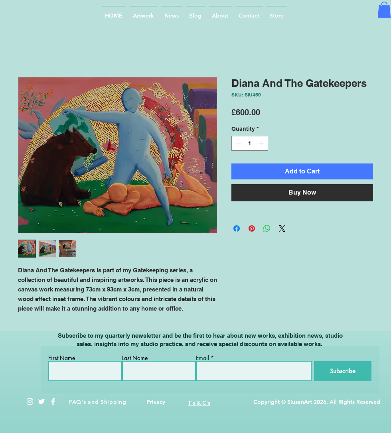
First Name (61, 358)
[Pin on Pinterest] (252, 228)
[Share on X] (282, 228)
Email (202, 358)
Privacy (155, 401)
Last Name (135, 358)
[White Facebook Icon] (53, 401)
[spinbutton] (250, 143)
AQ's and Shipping (99, 401)
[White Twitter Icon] (41, 401)
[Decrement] (238, 143)
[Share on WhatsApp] (267, 228)
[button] (384, 10)
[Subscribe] (342, 371)
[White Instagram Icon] (30, 401)
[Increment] (262, 143)
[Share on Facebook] (236, 228)
